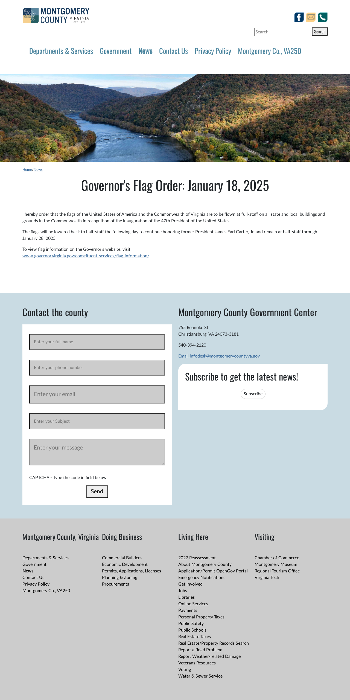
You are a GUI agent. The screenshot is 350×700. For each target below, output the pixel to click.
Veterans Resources (197, 663)
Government (116, 50)
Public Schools (192, 630)
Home (27, 170)
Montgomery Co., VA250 (269, 50)
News (145, 50)
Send (97, 491)
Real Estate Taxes (194, 637)
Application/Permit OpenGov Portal (213, 571)
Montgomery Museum (276, 564)
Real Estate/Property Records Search (213, 643)
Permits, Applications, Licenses (131, 571)
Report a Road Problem (200, 650)
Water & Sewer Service (200, 676)
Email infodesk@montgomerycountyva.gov (219, 356)
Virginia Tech (267, 577)
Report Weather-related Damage (209, 656)
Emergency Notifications (201, 577)
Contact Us (173, 50)
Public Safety (191, 623)
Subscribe (253, 394)
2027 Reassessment (197, 558)
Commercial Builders (122, 558)
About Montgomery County (205, 564)
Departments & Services (61, 50)
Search (319, 31)
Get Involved (190, 584)
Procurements (115, 584)
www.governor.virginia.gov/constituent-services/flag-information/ (85, 256)
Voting (184, 669)
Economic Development (125, 564)
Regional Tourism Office (277, 571)
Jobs (182, 591)
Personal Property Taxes (201, 617)
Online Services (193, 604)
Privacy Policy (213, 50)
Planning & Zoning (119, 577)
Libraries (186, 597)
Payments (187, 610)
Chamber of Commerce (277, 558)
